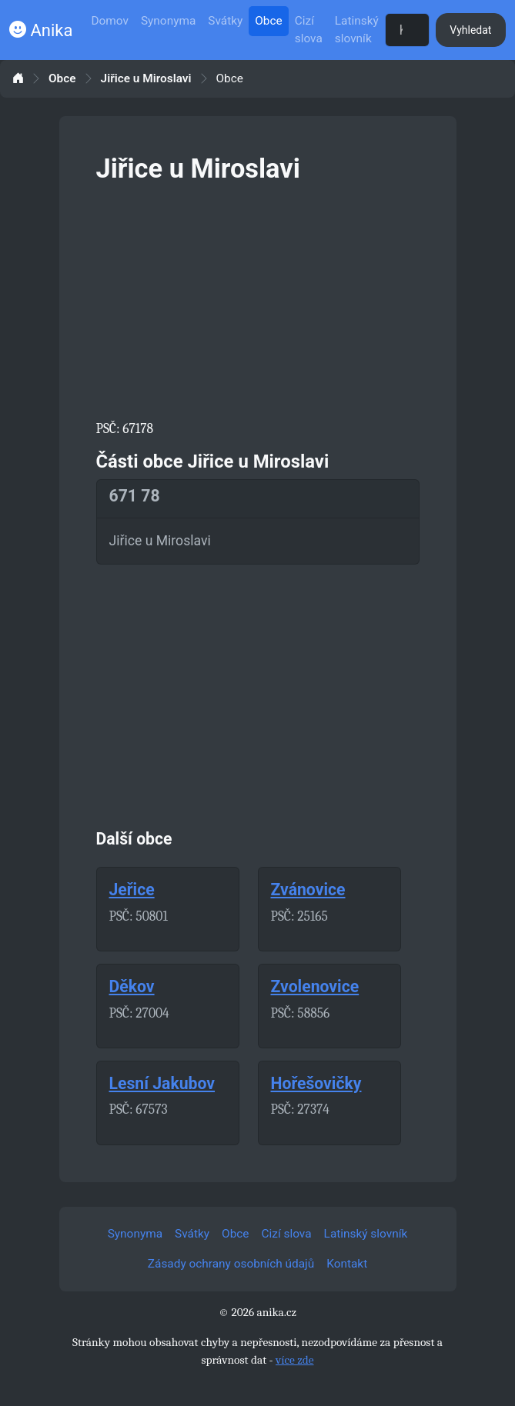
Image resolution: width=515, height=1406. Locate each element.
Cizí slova (309, 29)
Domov (110, 21)
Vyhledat (470, 30)
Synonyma (168, 21)
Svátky (225, 21)
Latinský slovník (357, 29)
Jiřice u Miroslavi (146, 79)
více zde (295, 1360)
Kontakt (346, 1264)
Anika (40, 30)
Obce (268, 21)
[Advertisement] (258, 298)
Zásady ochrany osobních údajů (231, 1264)
